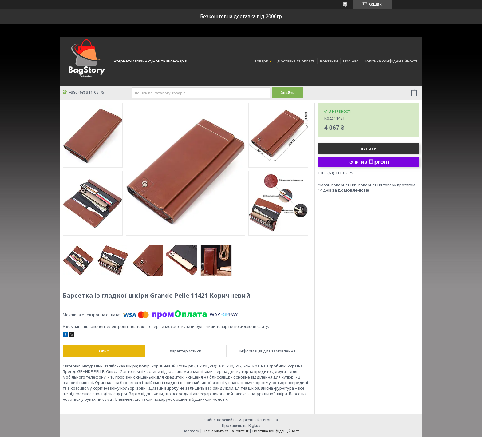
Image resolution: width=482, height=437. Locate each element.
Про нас (350, 61)
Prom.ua (270, 420)
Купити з (368, 162)
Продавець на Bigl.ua (241, 425)
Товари (261, 61)
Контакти (329, 61)
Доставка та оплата (296, 61)
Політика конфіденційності (390, 61)
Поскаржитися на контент (225, 431)
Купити (369, 149)
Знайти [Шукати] (287, 92)
